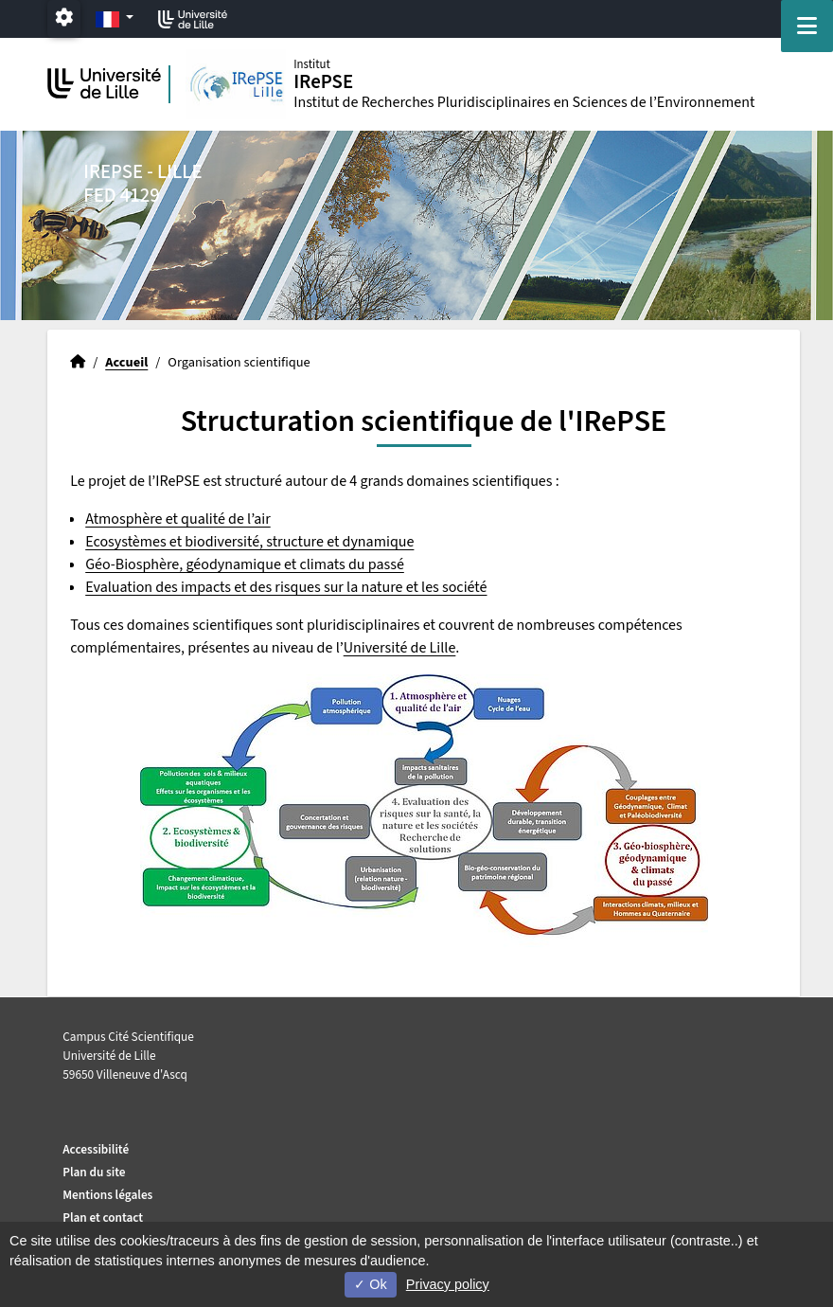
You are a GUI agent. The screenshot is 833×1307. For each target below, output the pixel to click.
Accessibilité (95, 1149)
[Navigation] (807, 26)
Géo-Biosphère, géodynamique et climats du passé (244, 564)
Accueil (126, 362)
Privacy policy (447, 1284)
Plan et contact (102, 1217)
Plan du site (93, 1172)
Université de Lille (400, 647)
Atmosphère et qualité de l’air (178, 519)
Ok (370, 1284)
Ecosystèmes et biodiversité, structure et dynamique (249, 541)
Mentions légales (107, 1195)
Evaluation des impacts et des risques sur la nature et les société (286, 587)
